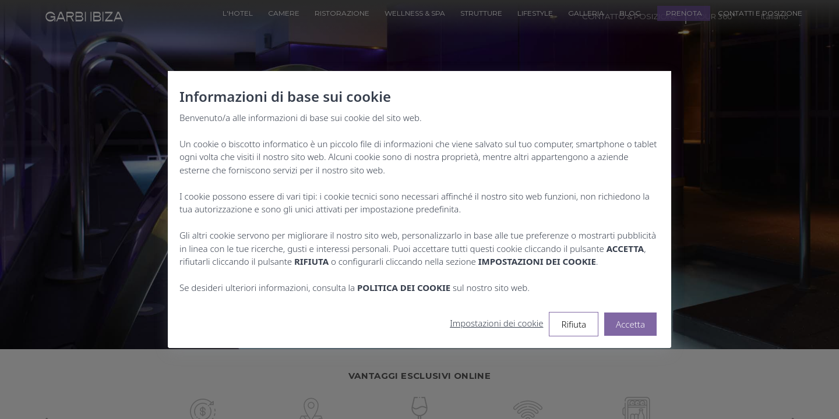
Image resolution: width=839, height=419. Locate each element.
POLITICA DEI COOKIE (403, 287)
